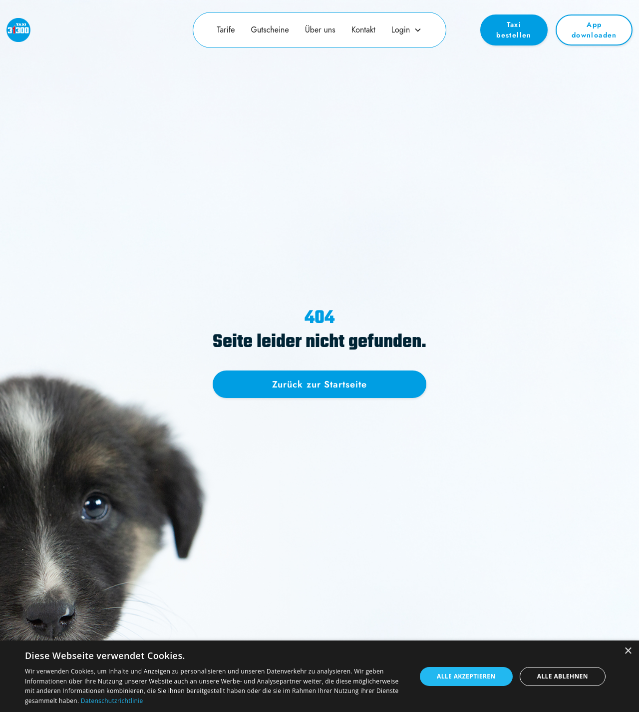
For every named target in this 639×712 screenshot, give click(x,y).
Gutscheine (270, 30)
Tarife (226, 30)
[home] (82, 30)
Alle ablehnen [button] (562, 676)
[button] (406, 30)
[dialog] (319, 676)
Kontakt (363, 30)
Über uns (320, 30)
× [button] (628, 651)
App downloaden (594, 30)
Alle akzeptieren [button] (466, 676)
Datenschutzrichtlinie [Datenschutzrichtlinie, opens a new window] (112, 700)
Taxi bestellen (514, 30)
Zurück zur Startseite (319, 384)
